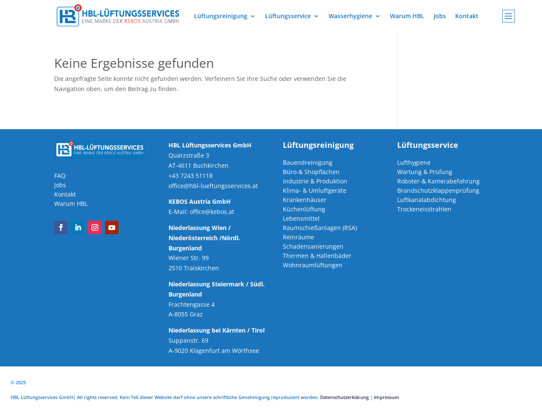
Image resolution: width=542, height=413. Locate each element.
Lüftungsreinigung (220, 16)
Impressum (386, 397)
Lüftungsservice (288, 16)
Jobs (440, 16)
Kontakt (466, 16)
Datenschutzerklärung (344, 397)
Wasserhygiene (350, 16)
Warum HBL (407, 16)
